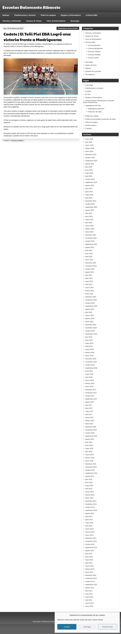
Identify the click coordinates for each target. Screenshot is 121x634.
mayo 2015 (89, 485)
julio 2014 (88, 516)
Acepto (67, 627)
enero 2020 (89, 322)
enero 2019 (89, 356)
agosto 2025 (89, 164)
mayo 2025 (89, 173)
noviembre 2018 (91, 362)
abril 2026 (88, 142)
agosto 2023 (89, 210)
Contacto (88, 128)
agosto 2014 (89, 513)
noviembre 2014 (91, 504)
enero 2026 (89, 151)
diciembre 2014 (90, 501)
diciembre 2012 (90, 575)
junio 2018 (89, 371)
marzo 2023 (89, 226)
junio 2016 (89, 445)
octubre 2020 (90, 303)
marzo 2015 (89, 492)
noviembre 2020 (91, 300)
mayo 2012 (89, 597)
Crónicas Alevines (94, 45)
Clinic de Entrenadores (56, 21)
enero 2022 (89, 260)
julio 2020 (88, 312)
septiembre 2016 (91, 436)
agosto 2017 (89, 402)
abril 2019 (88, 346)
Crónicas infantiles (94, 55)
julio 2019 (88, 337)
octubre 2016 (90, 433)
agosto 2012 (89, 588)
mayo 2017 (89, 411)
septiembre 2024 (91, 182)
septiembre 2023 (91, 207)
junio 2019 (89, 340)
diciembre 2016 (90, 427)
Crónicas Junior (93, 58)
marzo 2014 (89, 529)
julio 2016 (88, 442)
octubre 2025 (90, 158)
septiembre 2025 (91, 161)
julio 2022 (88, 250)
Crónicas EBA (91, 15)
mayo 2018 (89, 374)
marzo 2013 (89, 566)
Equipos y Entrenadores (71, 15)
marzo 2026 (89, 145)
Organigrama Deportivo (96, 109)
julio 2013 (88, 554)
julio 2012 (88, 591)
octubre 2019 (90, 331)
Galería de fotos (91, 65)
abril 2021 (88, 284)
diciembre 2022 (90, 235)
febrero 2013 (89, 569)
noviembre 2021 (91, 266)
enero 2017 (89, 424)
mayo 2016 (89, 448)
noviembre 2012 (91, 578)
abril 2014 (88, 526)
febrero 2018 (89, 383)
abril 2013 (88, 563)
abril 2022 (88, 257)
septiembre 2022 (91, 244)
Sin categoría (90, 74)
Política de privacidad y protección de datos (100, 119)
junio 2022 (89, 253)
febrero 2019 (89, 352)
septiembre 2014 (91, 510)
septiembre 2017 (91, 399)
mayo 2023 (89, 219)
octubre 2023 (90, 204)
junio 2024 (89, 192)
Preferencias (107, 627)
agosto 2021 (89, 272)
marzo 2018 (89, 380)
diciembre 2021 (90, 263)
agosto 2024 (89, 185)
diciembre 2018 (90, 359)
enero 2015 (89, 498)
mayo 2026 (89, 139)
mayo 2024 (89, 195)
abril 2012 (88, 600)
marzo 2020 (89, 315)
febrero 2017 (89, 421)
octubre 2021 (90, 269)
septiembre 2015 (91, 473)
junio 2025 (89, 170)
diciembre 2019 (90, 325)
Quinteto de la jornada (93, 71)
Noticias (5, 15)
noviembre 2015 (91, 467)
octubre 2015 (90, 470)
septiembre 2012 (91, 584)
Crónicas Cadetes (17, 140)
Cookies (88, 91)
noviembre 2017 (91, 393)
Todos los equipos (48, 15)
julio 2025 (88, 167)
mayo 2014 (89, 523)
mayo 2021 (89, 281)
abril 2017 (88, 414)
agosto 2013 (89, 550)
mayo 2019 (89, 343)
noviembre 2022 (91, 238)
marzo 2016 (89, 455)
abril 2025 (88, 176)
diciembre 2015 (90, 464)
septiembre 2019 (91, 334)
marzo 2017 (89, 417)
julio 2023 (88, 213)
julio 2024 (88, 188)
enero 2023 (89, 232)
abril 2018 (88, 377)
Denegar (87, 627)
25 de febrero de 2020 (15, 28)
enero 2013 (89, 572)
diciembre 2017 (90, 390)
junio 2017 (89, 408)
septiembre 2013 (91, 547)
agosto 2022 (89, 247)
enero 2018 (89, 386)
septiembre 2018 (91, 368)
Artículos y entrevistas (11, 21)
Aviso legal (89, 85)
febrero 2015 (89, 495)
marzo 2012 (89, 603)
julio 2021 (88, 275)
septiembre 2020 (91, 306)
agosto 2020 (89, 309)
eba (5, 28)
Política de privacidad (49, 621)
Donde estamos (90, 125)
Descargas (75, 21)
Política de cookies (92, 116)
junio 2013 (89, 557)
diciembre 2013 (90, 538)
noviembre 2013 (91, 541)
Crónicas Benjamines (95, 48)
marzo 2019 (89, 349)
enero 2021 (89, 294)
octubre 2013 (90, 544)
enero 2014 (89, 535)
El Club (87, 94)
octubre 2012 (90, 581)
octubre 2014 (90, 507)
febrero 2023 (89, 229)
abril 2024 (88, 198)
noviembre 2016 (91, 430)
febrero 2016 (89, 458)
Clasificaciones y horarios (25, 15)
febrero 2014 (89, 532)
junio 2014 (89, 520)
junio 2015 (89, 482)
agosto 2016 (89, 439)
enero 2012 (89, 606)
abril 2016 (88, 451)
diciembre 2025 (90, 154)
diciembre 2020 (90, 297)
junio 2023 (89, 216)
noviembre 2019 (91, 328)
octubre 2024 (90, 179)
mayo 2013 (89, 560)
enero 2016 (89, 461)
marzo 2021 (89, 287)
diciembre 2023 (90, 201)
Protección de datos (95, 112)
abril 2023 (88, 223)
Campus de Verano (34, 21)
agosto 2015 (89, 476)
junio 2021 (89, 278)
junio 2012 (89, 594)
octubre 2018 (90, 365)
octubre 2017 (90, 396)
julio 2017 (88, 405)
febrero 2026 (89, 148)
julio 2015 (88, 479)
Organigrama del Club (93, 105)
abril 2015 (88, 489)
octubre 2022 (90, 241)
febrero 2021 (89, 291)
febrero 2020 (89, 318)
